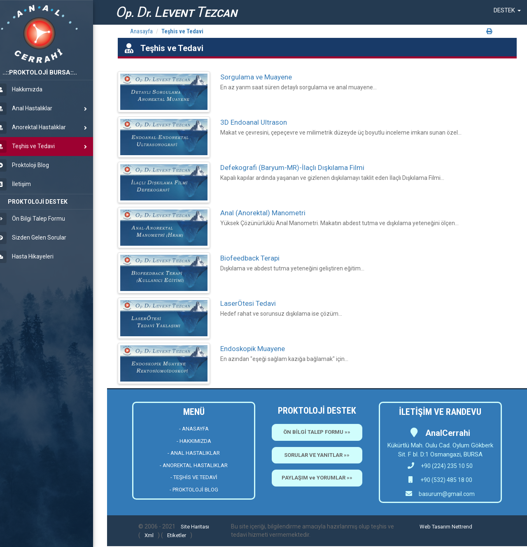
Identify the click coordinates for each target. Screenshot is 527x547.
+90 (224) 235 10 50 (440, 466)
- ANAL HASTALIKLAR (194, 453)
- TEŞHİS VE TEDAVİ (193, 477)
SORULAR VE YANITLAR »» (317, 455)
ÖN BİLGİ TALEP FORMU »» (316, 432)
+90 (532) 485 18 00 (445, 480)
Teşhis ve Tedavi (182, 31)
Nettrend (462, 527)
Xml (149, 535)
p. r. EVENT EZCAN (176, 12)
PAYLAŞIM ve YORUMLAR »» (317, 478)
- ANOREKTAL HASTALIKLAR (194, 465)
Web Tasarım (435, 527)
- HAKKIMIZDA (194, 441)
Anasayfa (141, 31)
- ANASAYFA (194, 429)
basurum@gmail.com (447, 494)
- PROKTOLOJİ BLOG (194, 489)
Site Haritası (195, 527)
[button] (507, 10)
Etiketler (176, 535)
